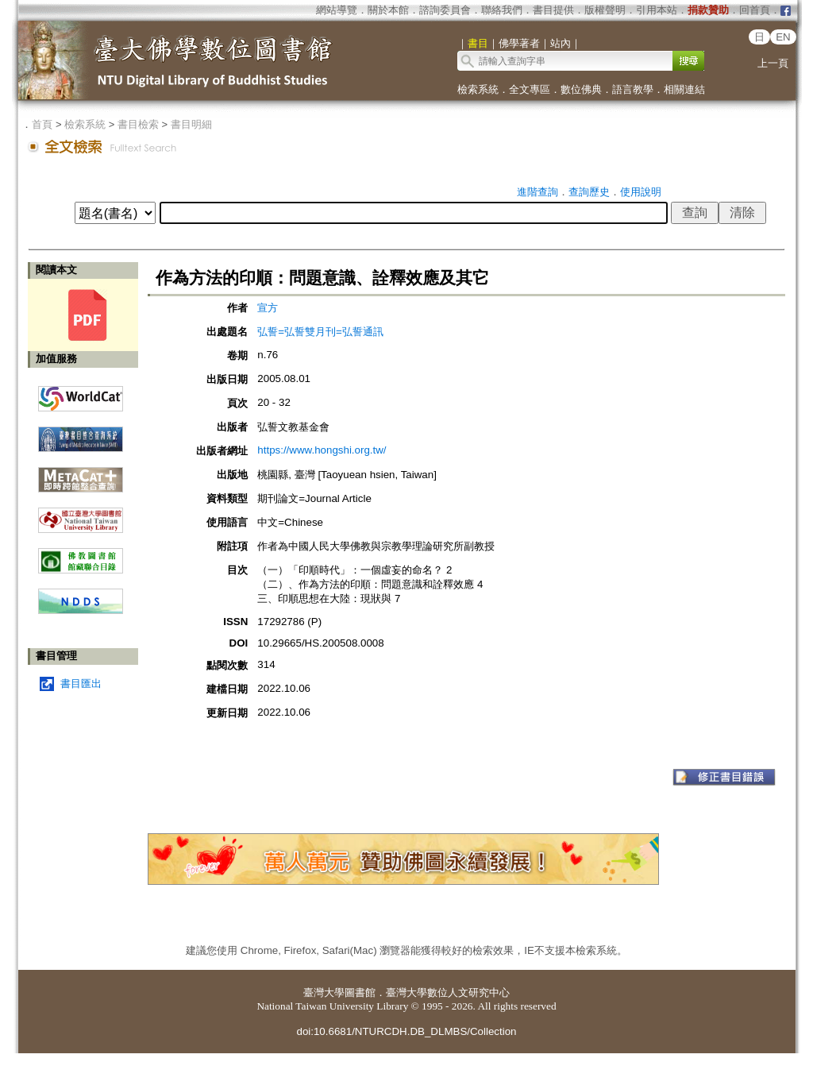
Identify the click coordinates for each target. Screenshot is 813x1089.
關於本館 (388, 10)
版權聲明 (605, 10)
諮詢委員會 (445, 10)
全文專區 (529, 89)
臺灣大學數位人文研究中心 (448, 992)
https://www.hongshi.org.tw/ (321, 450)
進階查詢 (537, 192)
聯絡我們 (501, 10)
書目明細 (191, 124)
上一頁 (772, 63)
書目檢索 (138, 124)
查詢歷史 (589, 192)
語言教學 (632, 89)
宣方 (267, 308)
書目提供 (553, 10)
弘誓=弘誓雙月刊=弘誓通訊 (320, 332)
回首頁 (754, 10)
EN (783, 37)
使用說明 (640, 192)
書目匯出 (81, 683)
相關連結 (684, 89)
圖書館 (360, 992)
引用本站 (656, 10)
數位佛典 (581, 89)
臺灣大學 (324, 992)
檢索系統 (478, 89)
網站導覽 (336, 10)
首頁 (42, 124)
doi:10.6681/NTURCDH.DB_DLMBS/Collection (406, 1031)
